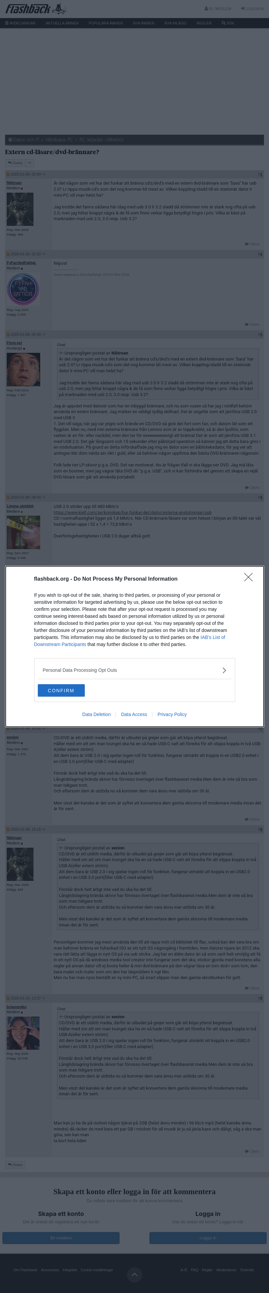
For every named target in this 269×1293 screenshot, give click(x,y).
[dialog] (135, 646)
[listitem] (134, 669)
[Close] (250, 579)
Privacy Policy (172, 715)
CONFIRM (69, 690)
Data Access (134, 715)
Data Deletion (96, 715)
